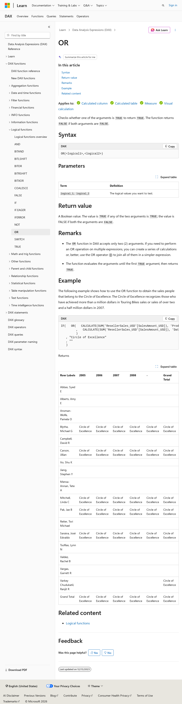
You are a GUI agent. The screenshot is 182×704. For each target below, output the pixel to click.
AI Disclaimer (11, 695)
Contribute (70, 695)
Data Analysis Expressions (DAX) (91, 30)
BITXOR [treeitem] (19, 181)
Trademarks (10, 701)
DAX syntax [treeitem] (15, 349)
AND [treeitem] (17, 144)
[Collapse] (49, 26)
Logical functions (78, 623)
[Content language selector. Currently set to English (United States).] (21, 686)
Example (67, 88)
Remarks (67, 83)
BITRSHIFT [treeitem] (20, 173)
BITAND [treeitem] (19, 151)
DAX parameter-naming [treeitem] (22, 342)
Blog (53, 695)
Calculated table (126, 103)
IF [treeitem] (15, 203)
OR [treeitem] (16, 232)
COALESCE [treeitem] (21, 188)
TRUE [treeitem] (17, 247)
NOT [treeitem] (17, 224)
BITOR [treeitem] (18, 166)
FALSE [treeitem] (18, 195)
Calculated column (95, 103)
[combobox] (27, 35)
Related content (71, 93)
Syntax (66, 72)
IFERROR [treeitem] (19, 217)
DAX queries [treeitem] (15, 334)
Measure (151, 103)
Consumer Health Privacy (113, 695)
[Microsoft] (7, 5)
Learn (62, 30)
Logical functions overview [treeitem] (30, 137)
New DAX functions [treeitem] (23, 78)
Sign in (173, 5)
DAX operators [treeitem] (17, 327)
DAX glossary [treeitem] (16, 320)
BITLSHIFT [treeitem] (20, 159)
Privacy (86, 695)
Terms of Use (145, 695)
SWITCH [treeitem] (19, 239)
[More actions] (175, 30)
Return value (69, 77)
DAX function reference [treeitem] (25, 71)
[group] (118, 336)
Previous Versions (35, 695)
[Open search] (163, 5)
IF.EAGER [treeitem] (19, 210)
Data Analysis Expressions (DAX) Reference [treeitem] (27, 46)
